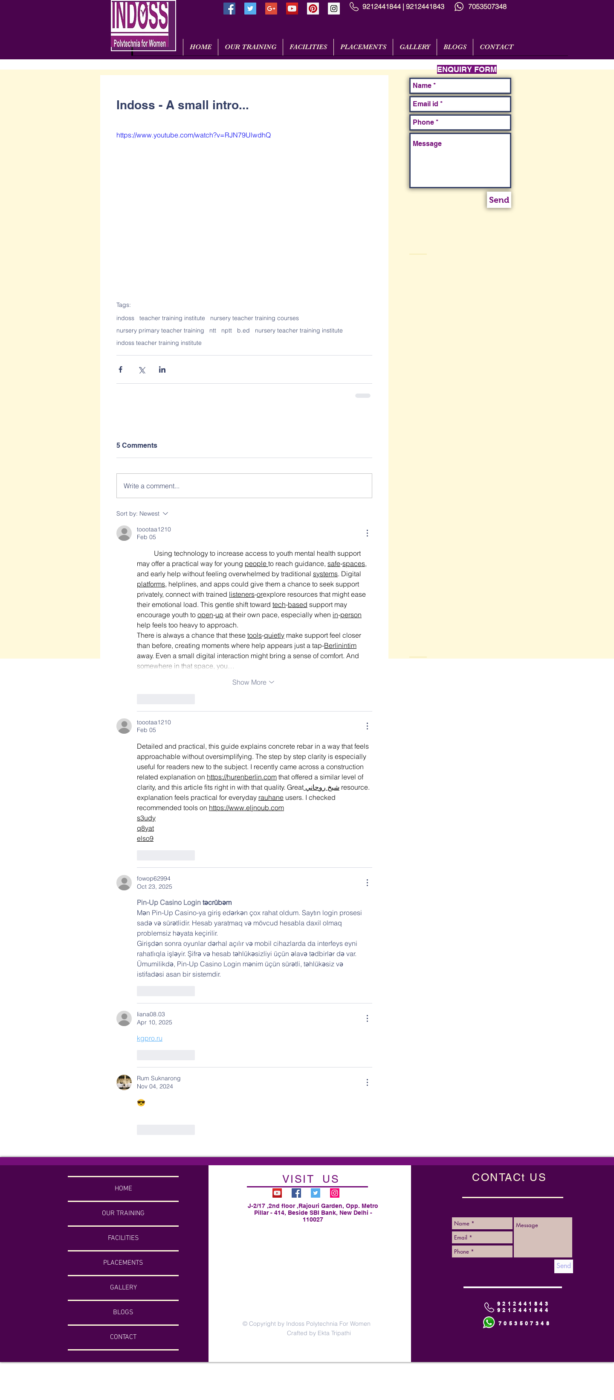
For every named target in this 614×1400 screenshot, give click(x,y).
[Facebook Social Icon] (229, 9)
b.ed (243, 330)
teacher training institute (172, 318)
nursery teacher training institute (299, 330)
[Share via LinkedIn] (162, 369)
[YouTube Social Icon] (292, 9)
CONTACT (123, 1337)
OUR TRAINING (123, 1213)
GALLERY (123, 1287)
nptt (226, 330)
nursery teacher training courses (254, 318)
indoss (125, 318)
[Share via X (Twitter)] (141, 369)
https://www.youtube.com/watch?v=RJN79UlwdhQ (193, 135)
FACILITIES (123, 1238)
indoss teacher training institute (159, 343)
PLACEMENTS (123, 1263)
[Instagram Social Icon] (334, 9)
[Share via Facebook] (120, 369)
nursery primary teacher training (160, 330)
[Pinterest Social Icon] (313, 9)
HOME (123, 1188)
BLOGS (123, 1312)
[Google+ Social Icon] (271, 9)
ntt (212, 330)
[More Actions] (367, 533)
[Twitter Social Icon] (250, 9)
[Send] (499, 200)
